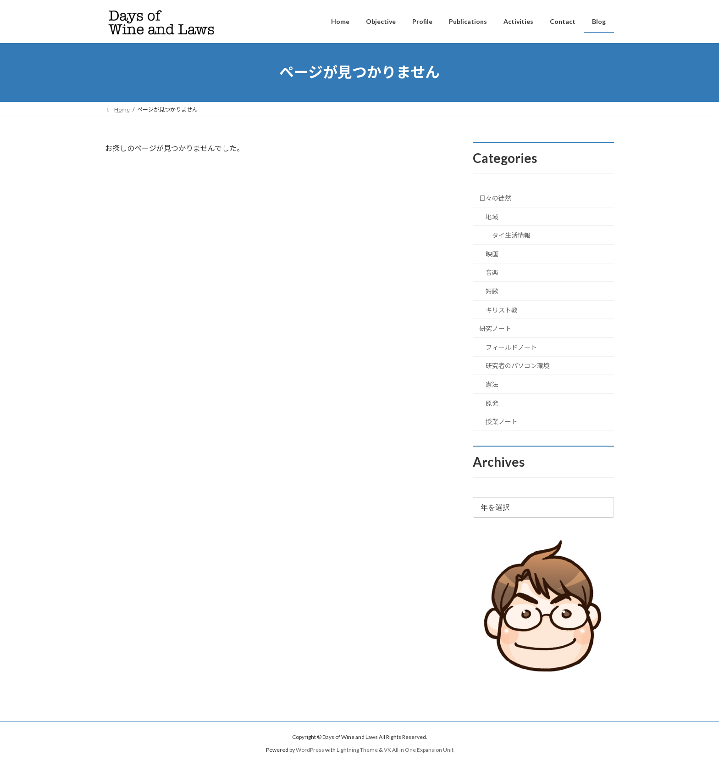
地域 (492, 216)
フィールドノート (511, 347)
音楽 (492, 272)
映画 (492, 253)
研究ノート (495, 328)
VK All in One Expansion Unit (419, 749)
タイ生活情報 (511, 235)
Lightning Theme (357, 749)
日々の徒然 (495, 198)
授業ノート (502, 421)
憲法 (492, 384)
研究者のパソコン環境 (518, 365)
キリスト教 (502, 309)
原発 (492, 403)
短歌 (492, 291)
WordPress (310, 749)
